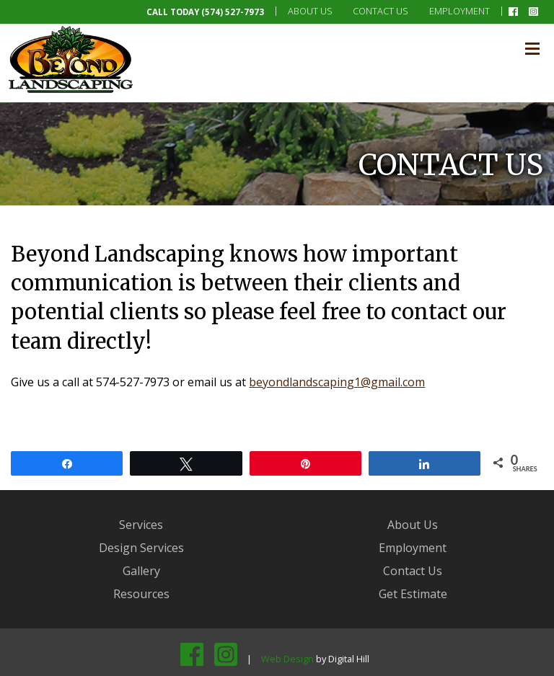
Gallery (141, 571)
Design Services (141, 548)
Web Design (287, 658)
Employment (459, 10)
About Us (310, 10)
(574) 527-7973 (232, 11)
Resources (141, 594)
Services (141, 525)
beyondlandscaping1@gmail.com (337, 382)
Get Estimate (413, 594)
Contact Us (380, 10)
